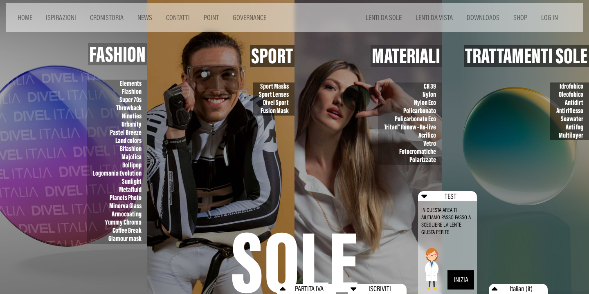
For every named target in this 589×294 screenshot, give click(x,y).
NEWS (144, 17)
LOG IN (549, 17)
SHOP (520, 17)
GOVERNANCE (249, 17)
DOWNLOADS (483, 17)
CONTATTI (178, 17)
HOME (25, 17)
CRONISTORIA (107, 17)
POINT (211, 17)
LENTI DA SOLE (384, 17)
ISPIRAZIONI (61, 17)
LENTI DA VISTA (434, 17)
